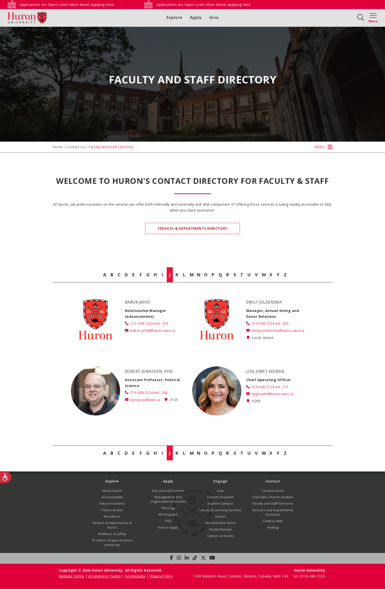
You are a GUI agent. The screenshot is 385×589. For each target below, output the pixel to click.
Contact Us (75, 147)
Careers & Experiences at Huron (112, 525)
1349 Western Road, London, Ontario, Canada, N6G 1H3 (241, 576)
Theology (168, 508)
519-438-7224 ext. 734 (149, 323)
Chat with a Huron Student (272, 497)
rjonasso (145, 399)
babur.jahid (152, 330)
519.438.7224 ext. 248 (148, 392)
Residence (112, 516)
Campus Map (273, 521)
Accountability (112, 497)
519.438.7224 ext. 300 (270, 323)
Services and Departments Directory (273, 512)
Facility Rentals (220, 529)
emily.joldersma (278, 330)
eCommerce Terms (104, 576)
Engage (220, 481)
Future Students (112, 503)
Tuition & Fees (112, 510)
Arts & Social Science (168, 491)
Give (214, 17)
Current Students (220, 497)
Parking (273, 527)
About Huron (112, 491)
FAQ (168, 521)
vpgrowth (272, 393)
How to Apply (168, 527)
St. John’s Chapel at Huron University (112, 542)
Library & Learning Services (220, 510)
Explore (174, 17)
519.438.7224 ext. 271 (270, 387)
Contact (272, 481)
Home (58, 147)
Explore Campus (220, 503)
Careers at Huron (220, 536)
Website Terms (71, 576)
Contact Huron (272, 491)
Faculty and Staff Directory (273, 503)
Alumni (220, 516)
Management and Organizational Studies (168, 499)
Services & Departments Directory (192, 228)
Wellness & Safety (112, 534)
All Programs (168, 514)
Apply (196, 17)
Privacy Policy (161, 576)
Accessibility (135, 576)
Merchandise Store (220, 523)
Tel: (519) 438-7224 (308, 576)
